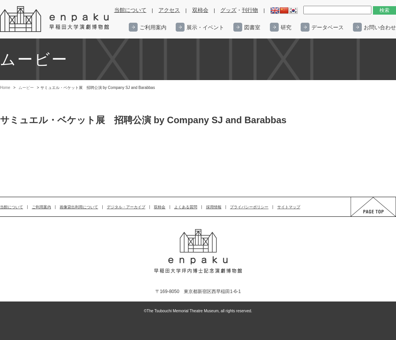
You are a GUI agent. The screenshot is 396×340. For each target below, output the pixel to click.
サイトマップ (288, 207)
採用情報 (213, 207)
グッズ (228, 10)
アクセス (169, 10)
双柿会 (200, 10)
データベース (327, 27)
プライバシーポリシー (249, 207)
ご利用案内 (153, 27)
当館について (130, 10)
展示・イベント (205, 27)
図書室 (252, 27)
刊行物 (250, 10)
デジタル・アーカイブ (126, 207)
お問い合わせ (380, 27)
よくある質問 (185, 207)
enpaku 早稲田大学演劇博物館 (55, 19)
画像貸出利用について (79, 207)
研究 (286, 27)
